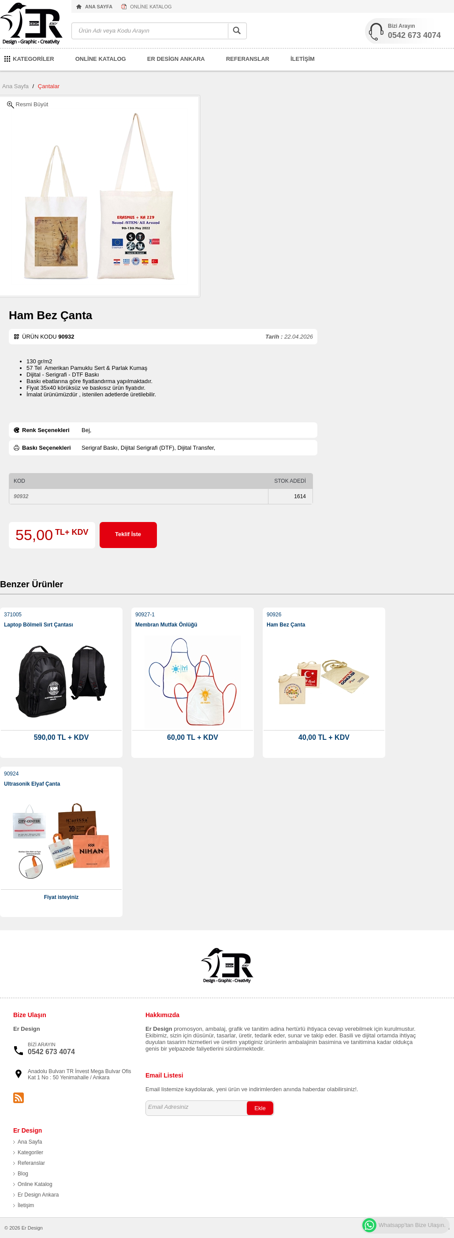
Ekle (259, 1108)
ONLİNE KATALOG (150, 6)
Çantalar (49, 86)
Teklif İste (128, 534)
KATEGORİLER (33, 59)
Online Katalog (35, 1184)
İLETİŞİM (302, 59)
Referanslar (31, 1163)
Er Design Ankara (38, 1195)
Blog (23, 1174)
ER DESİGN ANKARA (176, 59)
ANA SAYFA (98, 6)
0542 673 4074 (414, 35)
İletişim (26, 1205)
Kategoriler (30, 1152)
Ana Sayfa (15, 86)
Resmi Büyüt (27, 104)
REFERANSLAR (247, 59)
